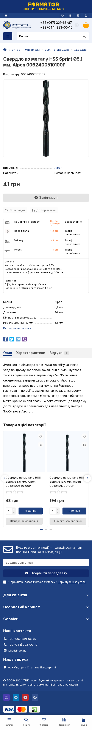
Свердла (80, 49)
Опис (7, 353)
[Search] (53, 36)
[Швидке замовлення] (24, 521)
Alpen (58, 167)
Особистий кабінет (46, 607)
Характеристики (30, 353)
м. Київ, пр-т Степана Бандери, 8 (32, 667)
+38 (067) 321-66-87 (56, 22)
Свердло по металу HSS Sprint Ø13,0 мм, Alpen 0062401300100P (67, 481)
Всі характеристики (17, 328)
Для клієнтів (46, 595)
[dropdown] (6, 15)
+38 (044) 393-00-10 (56, 27)
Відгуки (59, 353)
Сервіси (46, 619)
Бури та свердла (57, 49)
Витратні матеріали (26, 49)
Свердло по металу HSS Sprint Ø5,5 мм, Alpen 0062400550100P (23, 481)
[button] (4, 478)
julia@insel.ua (17, 650)
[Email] (46, 562)
